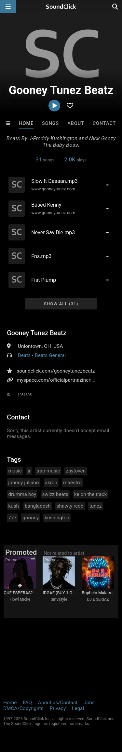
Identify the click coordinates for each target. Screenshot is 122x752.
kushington (57, 518)
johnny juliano (23, 482)
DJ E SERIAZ (98, 599)
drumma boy (22, 494)
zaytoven (76, 471)
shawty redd (70, 506)
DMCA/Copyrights (23, 708)
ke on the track (90, 494)
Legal (78, 708)
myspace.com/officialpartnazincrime (58, 380)
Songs (50, 123)
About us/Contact (57, 702)
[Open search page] (115, 6)
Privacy (57, 708)
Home (26, 123)
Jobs (89, 702)
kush (13, 506)
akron (51, 482)
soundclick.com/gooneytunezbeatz (56, 371)
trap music (48, 471)
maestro (72, 482)
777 (12, 518)
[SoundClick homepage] (61, 6)
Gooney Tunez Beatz (36, 333)
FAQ (27, 702)
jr (29, 471)
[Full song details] (107, 184)
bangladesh (38, 506)
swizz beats (55, 494)
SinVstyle (59, 599)
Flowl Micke (19, 599)
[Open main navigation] (8, 6)
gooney (30, 518)
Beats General (50, 355)
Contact (104, 123)
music (15, 471)
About (75, 123)
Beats (24, 355)
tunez (95, 506)
